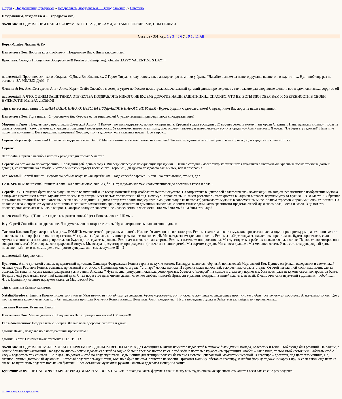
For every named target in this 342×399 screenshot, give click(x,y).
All (202, 36)
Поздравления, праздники (34, 8)
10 (192, 36)
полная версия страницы (20, 391)
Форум (7, 8)
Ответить (137, 8)
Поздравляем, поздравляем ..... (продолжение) (92, 8)
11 (196, 36)
